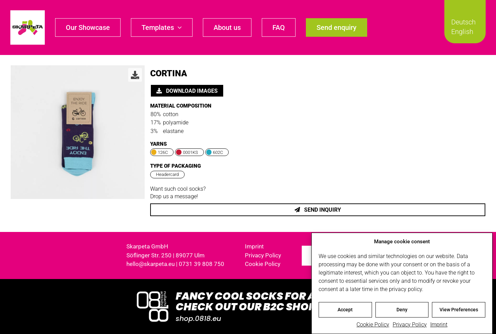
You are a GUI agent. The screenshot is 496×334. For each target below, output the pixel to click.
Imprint (438, 325)
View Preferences (459, 311)
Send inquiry (317, 210)
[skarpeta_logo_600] (27, 13)
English (462, 31)
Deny (401, 311)
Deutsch (463, 22)
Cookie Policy (372, 325)
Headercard (167, 174)
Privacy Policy (410, 325)
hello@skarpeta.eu (150, 263)
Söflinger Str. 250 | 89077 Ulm (165, 255)
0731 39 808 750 (201, 263)
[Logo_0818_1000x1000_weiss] (152, 292)
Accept (345, 311)
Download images (187, 91)
